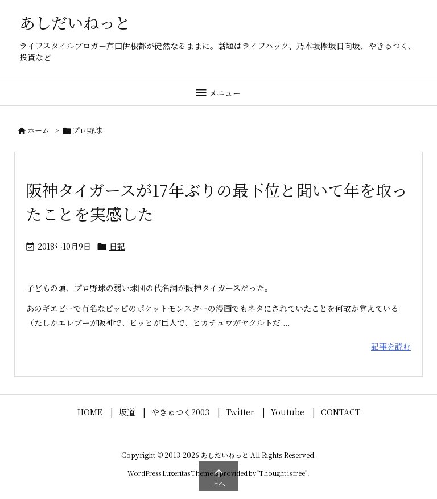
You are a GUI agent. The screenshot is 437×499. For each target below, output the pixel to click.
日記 (117, 246)
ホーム (38, 130)
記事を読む (391, 346)
